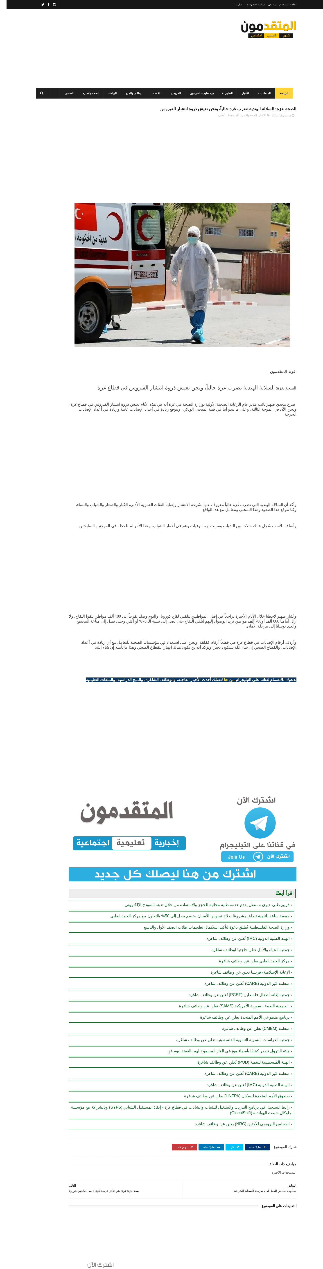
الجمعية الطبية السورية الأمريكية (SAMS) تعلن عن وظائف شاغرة (227, 993)
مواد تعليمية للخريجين (199, 93)
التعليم (226, 93)
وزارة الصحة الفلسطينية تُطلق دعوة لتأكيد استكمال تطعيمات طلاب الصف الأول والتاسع (210, 915)
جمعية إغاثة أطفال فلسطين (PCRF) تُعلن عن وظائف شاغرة (232, 982)
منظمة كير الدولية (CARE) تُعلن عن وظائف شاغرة (240, 971)
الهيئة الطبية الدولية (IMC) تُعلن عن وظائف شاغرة (241, 926)
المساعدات (261, 93)
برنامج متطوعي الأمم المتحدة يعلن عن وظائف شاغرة (238, 1005)
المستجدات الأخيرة (221, 125)
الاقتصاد (153, 93)
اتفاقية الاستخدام (281, 4)
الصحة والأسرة (88, 93)
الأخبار (242, 93)
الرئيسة (281, 93)
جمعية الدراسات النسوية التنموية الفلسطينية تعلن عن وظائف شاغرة (226, 1027)
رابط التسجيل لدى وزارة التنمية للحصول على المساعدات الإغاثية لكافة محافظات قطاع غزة (61, 275)
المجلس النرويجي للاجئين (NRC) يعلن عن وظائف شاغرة (235, 1111)
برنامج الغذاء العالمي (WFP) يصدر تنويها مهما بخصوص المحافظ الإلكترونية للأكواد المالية (60, 316)
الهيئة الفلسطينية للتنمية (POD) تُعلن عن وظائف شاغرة (237, 1050)
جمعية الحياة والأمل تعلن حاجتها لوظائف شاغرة (244, 937)
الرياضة (109, 93)
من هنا (222, 675)
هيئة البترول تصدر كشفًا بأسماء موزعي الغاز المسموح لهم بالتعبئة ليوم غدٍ (222, 1038)
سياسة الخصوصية (249, 4)
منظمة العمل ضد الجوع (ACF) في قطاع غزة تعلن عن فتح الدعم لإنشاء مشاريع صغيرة (61, 173)
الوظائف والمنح (131, 93)
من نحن (265, 4)
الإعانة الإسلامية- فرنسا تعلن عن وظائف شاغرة (243, 960)
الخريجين (172, 93)
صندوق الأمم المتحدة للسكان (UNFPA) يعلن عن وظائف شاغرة (230, 1083)
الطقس (66, 93)
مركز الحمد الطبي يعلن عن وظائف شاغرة (247, 948)
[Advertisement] (115, 48)
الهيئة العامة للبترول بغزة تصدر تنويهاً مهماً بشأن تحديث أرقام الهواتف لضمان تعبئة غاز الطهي (61, 357)
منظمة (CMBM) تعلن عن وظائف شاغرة (249, 1016)
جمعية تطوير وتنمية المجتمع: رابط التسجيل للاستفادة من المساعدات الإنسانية (65, 234)
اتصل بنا (233, 4)
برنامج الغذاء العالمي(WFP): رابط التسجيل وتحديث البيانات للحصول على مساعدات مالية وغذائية (62, 255)
